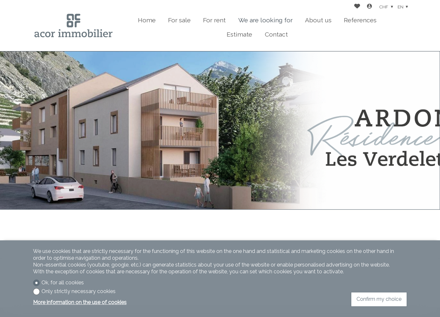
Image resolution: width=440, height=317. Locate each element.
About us (318, 20)
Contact (276, 34)
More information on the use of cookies (80, 302)
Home (147, 20)
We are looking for (265, 20)
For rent (214, 20)
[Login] (369, 7)
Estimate (239, 34)
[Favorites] (357, 7)
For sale (179, 20)
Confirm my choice (378, 299)
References (360, 20)
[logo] (73, 25)
